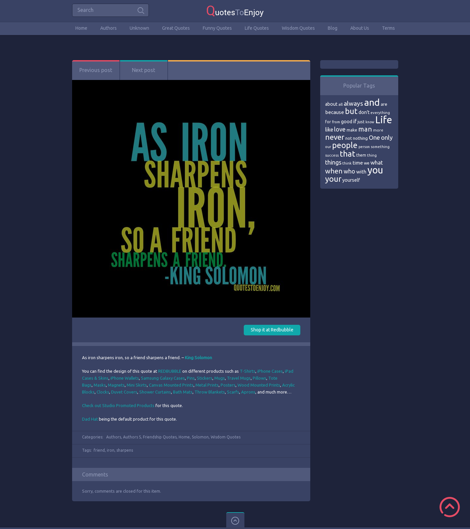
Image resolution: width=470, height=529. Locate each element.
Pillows (259, 378)
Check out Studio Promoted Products (118, 405)
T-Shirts (247, 371)
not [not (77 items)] (348, 138)
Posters (228, 385)
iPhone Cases (270, 371)
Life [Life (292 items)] (383, 119)
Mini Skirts (137, 385)
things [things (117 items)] (333, 162)
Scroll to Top (449, 507)
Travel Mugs (239, 378)
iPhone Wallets (124, 378)
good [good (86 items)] (346, 121)
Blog (332, 28)
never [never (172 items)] (334, 137)
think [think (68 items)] (347, 163)
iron (110, 450)
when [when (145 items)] (334, 171)
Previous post (95, 70)
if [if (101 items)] (355, 121)
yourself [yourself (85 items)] (351, 180)
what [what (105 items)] (376, 162)
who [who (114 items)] (349, 171)
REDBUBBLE (169, 371)
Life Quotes (257, 28)
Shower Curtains (155, 392)
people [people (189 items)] (345, 145)
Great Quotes (176, 28)
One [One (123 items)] (374, 137)
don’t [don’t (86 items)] (364, 112)
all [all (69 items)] (340, 104)
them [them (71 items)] (361, 155)
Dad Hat (90, 419)
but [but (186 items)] (351, 111)
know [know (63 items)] (369, 122)
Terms (388, 28)
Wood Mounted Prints (258, 385)
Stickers (204, 378)
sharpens (124, 450)
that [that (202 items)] (347, 153)
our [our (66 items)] (328, 147)
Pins (191, 378)
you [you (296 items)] (375, 170)
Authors (108, 28)
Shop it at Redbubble (272, 329)
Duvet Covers (124, 392)
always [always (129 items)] (353, 103)
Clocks (103, 392)
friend (99, 450)
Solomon (200, 437)
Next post (143, 70)
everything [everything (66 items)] (380, 113)
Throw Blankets (209, 392)
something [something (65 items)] (380, 147)
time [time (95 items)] (358, 163)
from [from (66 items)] (336, 122)
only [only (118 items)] (387, 137)
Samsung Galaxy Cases (163, 378)
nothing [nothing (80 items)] (360, 138)
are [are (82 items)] (384, 104)
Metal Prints (207, 385)
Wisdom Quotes (298, 28)
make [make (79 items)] (352, 130)
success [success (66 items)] (332, 155)
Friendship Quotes (160, 437)
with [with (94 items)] (361, 171)
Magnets (116, 385)
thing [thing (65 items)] (372, 155)
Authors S (132, 437)
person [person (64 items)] (364, 147)
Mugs (219, 378)
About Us (359, 28)
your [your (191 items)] (333, 178)
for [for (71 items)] (328, 122)
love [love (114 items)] (340, 129)
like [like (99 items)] (329, 129)
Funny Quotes (217, 28)
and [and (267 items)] (372, 102)
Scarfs (233, 392)
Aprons (248, 392)
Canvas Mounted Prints (171, 385)
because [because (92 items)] (334, 112)
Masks (100, 385)
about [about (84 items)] (331, 104)
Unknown (139, 28)
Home (81, 28)
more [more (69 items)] (378, 130)
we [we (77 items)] (366, 163)
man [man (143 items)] (365, 129)
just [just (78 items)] (361, 121)
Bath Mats (182, 392)
